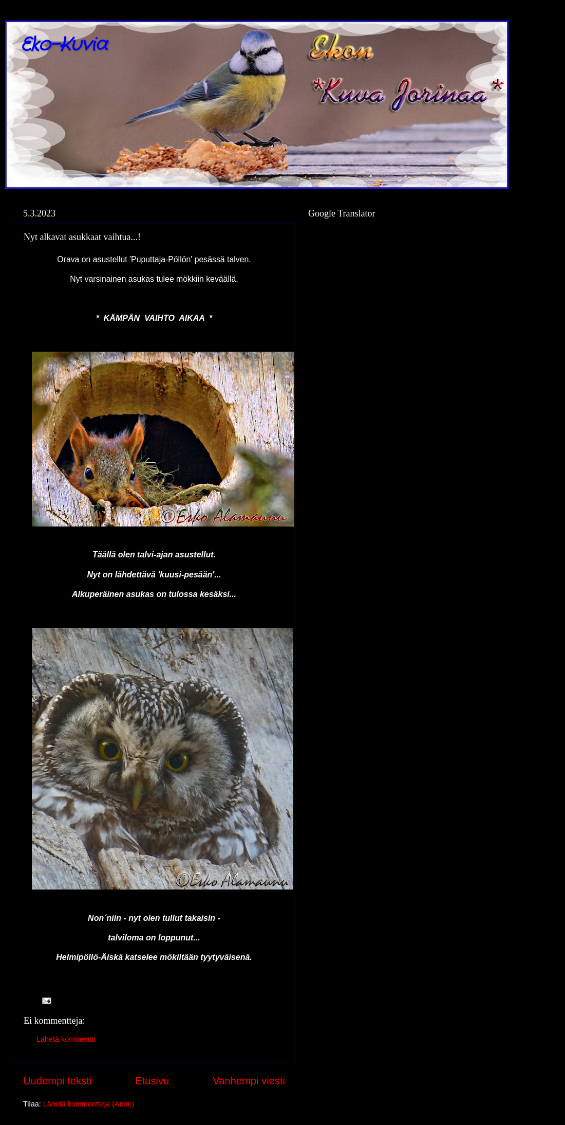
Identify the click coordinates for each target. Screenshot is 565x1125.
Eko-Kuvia (64, 45)
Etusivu (152, 1080)
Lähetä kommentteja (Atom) (89, 1104)
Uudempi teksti (57, 1080)
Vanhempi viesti (249, 1080)
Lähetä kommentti (65, 1039)
